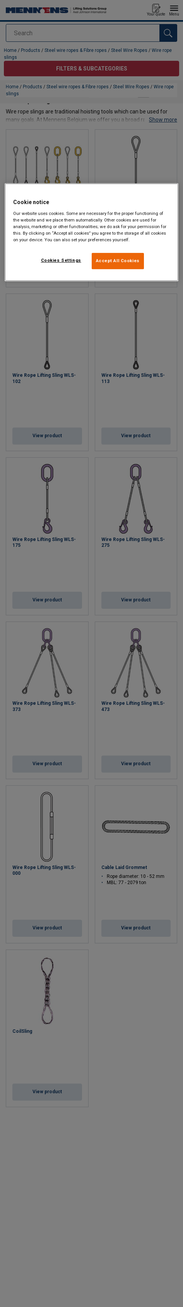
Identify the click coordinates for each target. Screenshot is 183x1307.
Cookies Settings (61, 260)
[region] (91, 232)
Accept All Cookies (118, 260)
